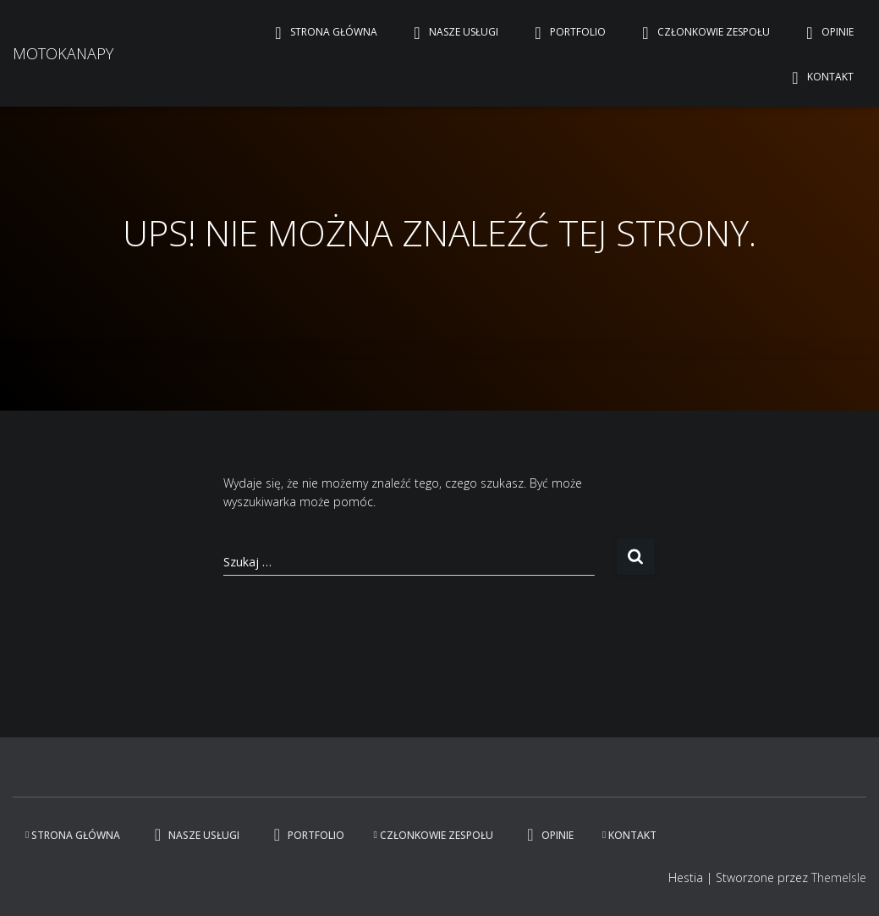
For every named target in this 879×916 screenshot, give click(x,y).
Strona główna (322, 33)
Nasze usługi (452, 33)
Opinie (826, 33)
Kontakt (819, 77)
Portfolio (566, 33)
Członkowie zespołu (702, 33)
